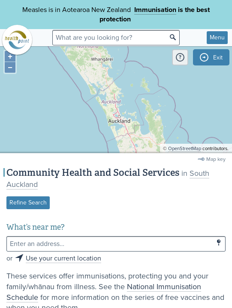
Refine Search (28, 202)
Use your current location (63, 258)
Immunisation (155, 10)
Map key (216, 159)
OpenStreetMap (184, 148)
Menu (217, 37)
